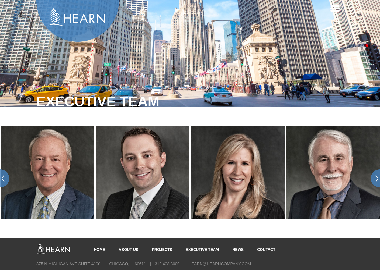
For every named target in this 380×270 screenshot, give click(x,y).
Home (99, 249)
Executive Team (202, 249)
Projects (162, 249)
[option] (47, 168)
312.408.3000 (167, 263)
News (238, 249)
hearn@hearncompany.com (219, 263)
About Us (128, 249)
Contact (266, 249)
